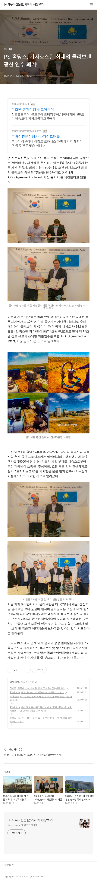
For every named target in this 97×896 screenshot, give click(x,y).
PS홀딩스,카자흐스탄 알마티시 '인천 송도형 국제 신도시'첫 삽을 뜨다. (41, 698)
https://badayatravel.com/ (26, 130)
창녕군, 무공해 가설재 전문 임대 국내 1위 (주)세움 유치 (37, 688)
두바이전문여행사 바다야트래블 (35, 136)
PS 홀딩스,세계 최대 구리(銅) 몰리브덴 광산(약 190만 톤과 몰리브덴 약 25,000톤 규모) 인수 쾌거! (41, 709)
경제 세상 (14, 681)
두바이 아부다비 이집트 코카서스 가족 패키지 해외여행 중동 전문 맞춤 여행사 (47, 143)
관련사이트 (9, 865)
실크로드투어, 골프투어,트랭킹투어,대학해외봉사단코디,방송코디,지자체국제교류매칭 (47, 116)
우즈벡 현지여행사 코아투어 (32, 109)
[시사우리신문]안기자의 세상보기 (24, 4)
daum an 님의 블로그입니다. (23, 825)
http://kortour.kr (20, 103)
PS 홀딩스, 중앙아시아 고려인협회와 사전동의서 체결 (37, 692)
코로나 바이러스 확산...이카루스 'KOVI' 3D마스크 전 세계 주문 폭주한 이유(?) (41, 720)
